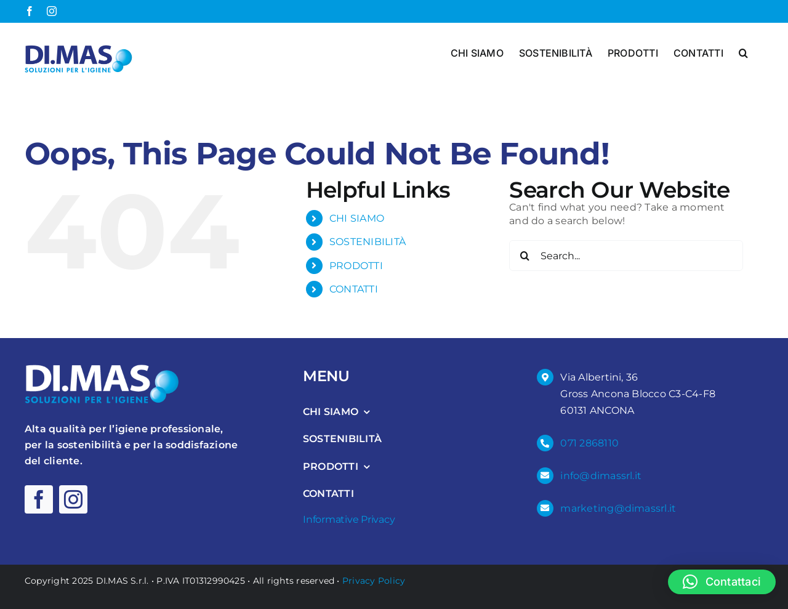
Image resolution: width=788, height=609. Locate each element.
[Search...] (626, 255)
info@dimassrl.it (600, 475)
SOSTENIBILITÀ (367, 242)
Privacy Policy (373, 580)
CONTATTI (353, 289)
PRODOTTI (356, 265)
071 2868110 (589, 443)
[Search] (524, 255)
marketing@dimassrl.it (618, 508)
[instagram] (73, 499)
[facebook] (39, 499)
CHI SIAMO (356, 218)
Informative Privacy (349, 519)
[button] (743, 52)
